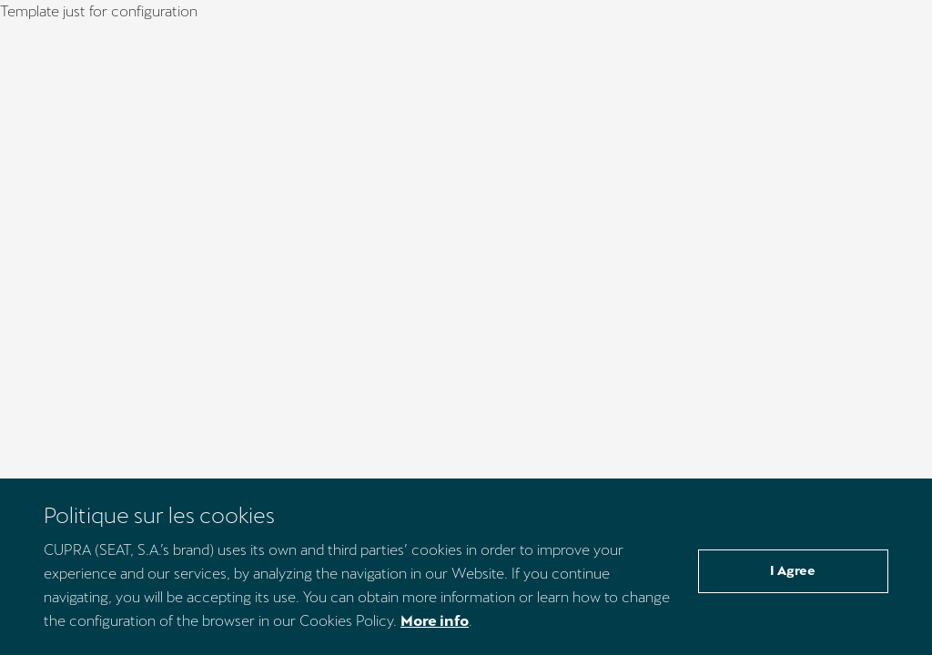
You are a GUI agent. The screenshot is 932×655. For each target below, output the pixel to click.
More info (434, 621)
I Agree (793, 570)
